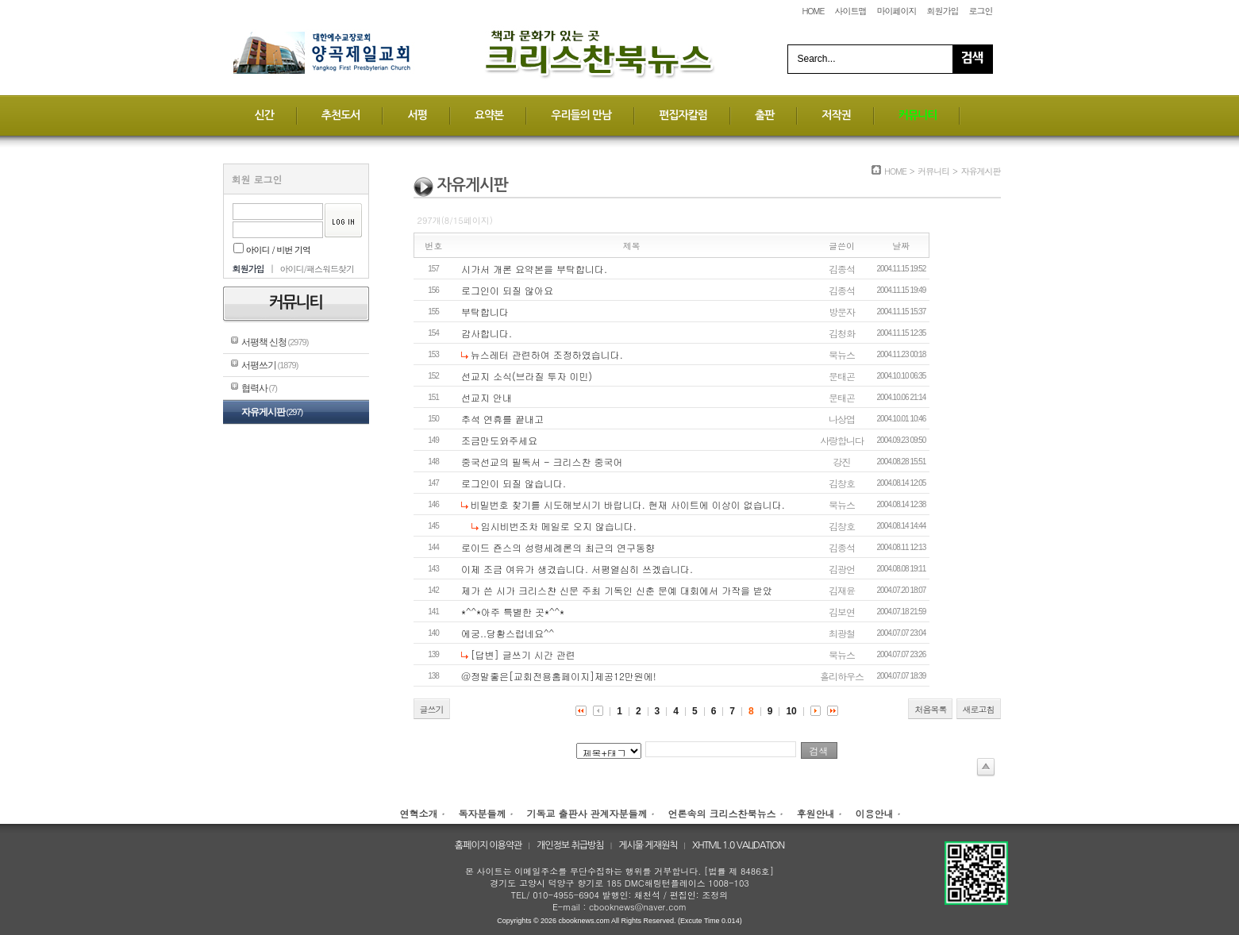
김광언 (842, 568)
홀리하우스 (842, 676)
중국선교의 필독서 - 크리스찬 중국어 (541, 461)
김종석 (842, 268)
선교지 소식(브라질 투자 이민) (526, 376)
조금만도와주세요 (499, 440)
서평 (416, 115)
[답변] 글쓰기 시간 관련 (523, 654)
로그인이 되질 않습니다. (513, 483)
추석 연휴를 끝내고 (502, 418)
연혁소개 (418, 813)
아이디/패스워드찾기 (316, 269)
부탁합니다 (485, 311)
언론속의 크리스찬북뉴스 (722, 813)
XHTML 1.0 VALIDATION (738, 845)
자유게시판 (272, 411)
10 (791, 711)
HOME (813, 11)
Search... (817, 58)
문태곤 (842, 376)
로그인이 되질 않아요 (507, 290)
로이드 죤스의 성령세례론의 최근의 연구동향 (558, 547)
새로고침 (979, 709)
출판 (764, 115)
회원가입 (942, 11)
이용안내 (875, 813)
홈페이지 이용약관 (488, 845)
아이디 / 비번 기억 (272, 250)
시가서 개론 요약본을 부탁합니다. (534, 268)
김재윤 (842, 590)
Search (972, 59)
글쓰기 (432, 709)
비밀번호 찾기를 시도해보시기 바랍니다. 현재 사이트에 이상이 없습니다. (628, 504)
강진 (842, 461)
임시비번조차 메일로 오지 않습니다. (559, 526)
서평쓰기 (269, 365)
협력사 (259, 388)
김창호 (842, 483)
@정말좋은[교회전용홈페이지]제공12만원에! (558, 676)
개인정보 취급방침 (570, 845)
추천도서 (340, 115)
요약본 (489, 115)
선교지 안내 (486, 397)
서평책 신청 (275, 342)
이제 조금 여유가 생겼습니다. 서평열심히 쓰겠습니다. (577, 568)
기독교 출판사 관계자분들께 (586, 813)
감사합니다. (486, 333)
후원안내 (816, 813)
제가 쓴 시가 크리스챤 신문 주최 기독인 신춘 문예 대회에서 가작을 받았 (616, 590)
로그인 (981, 11)
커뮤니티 (917, 115)
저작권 (836, 115)
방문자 (842, 311)
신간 (264, 115)
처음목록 (930, 709)
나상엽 (842, 418)
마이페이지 (896, 11)
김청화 (842, 333)
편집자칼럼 (683, 115)
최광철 (842, 633)
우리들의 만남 (581, 115)
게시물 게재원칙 (647, 845)
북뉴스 (842, 354)
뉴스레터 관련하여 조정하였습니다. (547, 354)
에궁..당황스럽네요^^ (507, 633)
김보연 (842, 611)
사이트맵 (850, 11)
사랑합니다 (842, 440)
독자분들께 (482, 813)
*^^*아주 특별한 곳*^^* (512, 611)
